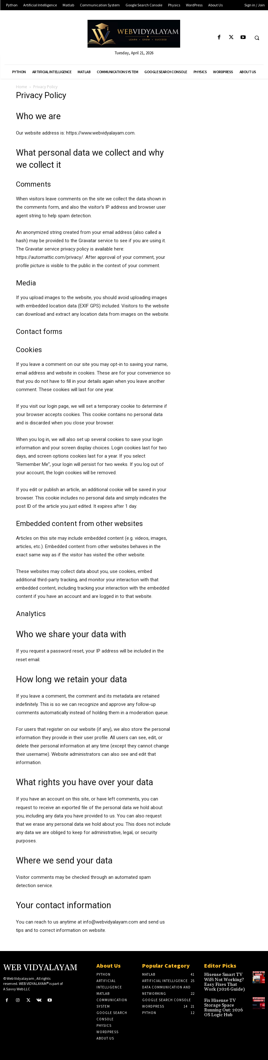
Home (21, 86)
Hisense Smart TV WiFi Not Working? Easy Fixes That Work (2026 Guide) (225, 981)
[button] (257, 38)
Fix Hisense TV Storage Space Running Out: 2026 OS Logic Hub (225, 1002)
